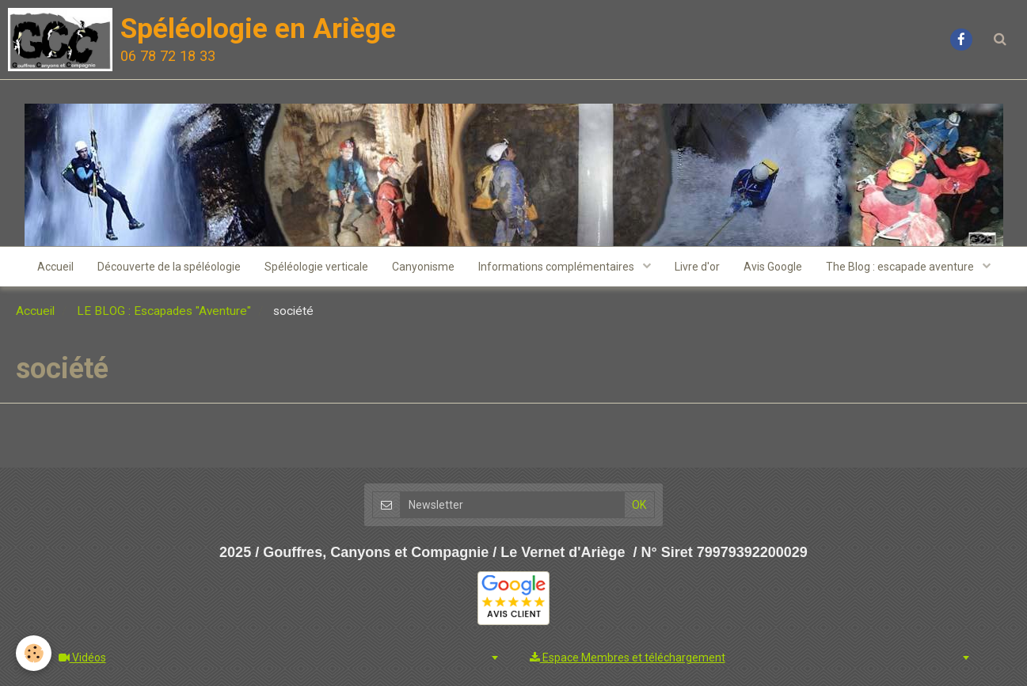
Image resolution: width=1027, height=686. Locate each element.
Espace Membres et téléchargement (627, 657)
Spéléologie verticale (316, 266)
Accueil (55, 266)
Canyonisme (423, 266)
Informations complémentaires (557, 266)
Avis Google (773, 266)
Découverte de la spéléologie (169, 266)
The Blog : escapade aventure (901, 266)
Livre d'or (697, 266)
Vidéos (82, 657)
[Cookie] (33, 653)
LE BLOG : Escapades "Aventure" (164, 311)
